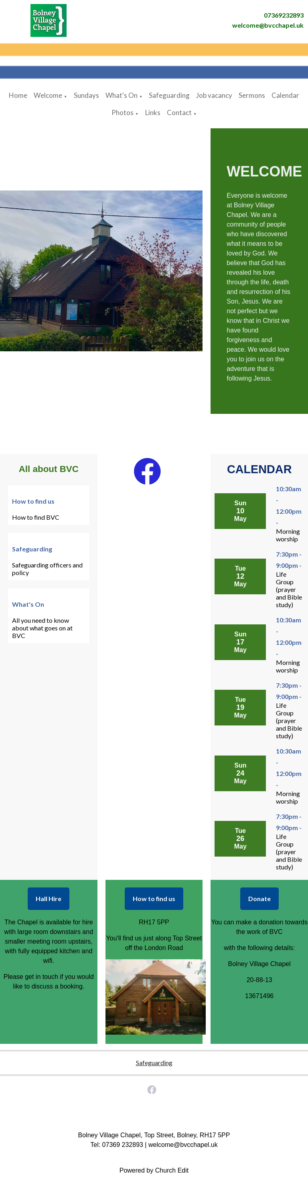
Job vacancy (214, 95)
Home (18, 95)
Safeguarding (169, 95)
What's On (121, 95)
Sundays (86, 95)
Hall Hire (48, 898)
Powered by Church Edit (154, 1170)
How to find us (154, 898)
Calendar (285, 95)
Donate (259, 898)
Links (152, 112)
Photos (122, 112)
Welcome (48, 95)
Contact (179, 112)
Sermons (252, 95)
